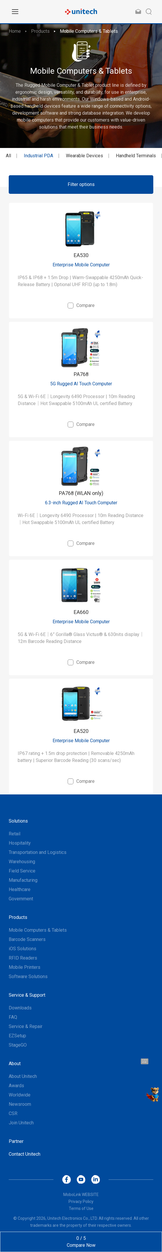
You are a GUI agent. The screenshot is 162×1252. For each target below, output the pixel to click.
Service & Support (27, 995)
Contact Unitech (24, 1154)
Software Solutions (28, 976)
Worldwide (19, 1095)
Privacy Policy (81, 1201)
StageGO (18, 1045)
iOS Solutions (22, 948)
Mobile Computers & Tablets (89, 31)
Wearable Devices (84, 155)
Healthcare (19, 889)
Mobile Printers (24, 967)
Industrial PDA (38, 155)
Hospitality (20, 843)
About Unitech (23, 1076)
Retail (14, 834)
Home (15, 31)
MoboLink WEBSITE (81, 1194)
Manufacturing (23, 880)
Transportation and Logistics (37, 852)
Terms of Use (81, 1208)
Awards (16, 1085)
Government (21, 898)
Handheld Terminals (136, 155)
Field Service (22, 871)
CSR (13, 1113)
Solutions (18, 821)
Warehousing (22, 861)
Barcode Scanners (27, 939)
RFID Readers (23, 958)
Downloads (20, 1008)
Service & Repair (25, 1026)
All (8, 155)
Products (40, 31)
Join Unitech (21, 1122)
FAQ (13, 1017)
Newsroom (20, 1104)
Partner (16, 1141)
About (15, 1063)
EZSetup (17, 1035)
